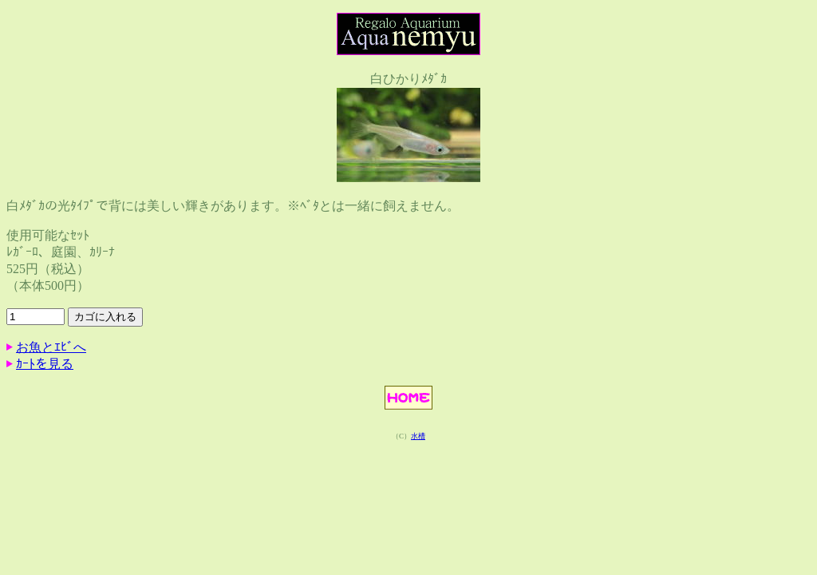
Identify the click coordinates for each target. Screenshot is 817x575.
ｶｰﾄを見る (44, 364)
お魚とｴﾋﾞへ (51, 347)
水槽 (418, 436)
